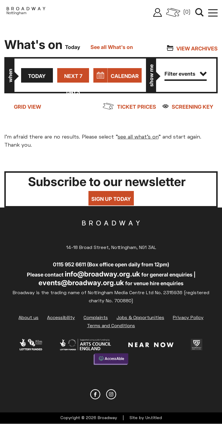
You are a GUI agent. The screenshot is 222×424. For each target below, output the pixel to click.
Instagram (111, 394)
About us (28, 318)
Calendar (125, 76)
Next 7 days (73, 78)
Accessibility (61, 318)
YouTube (127, 394)
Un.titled (153, 418)
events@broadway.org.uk (81, 283)
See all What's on (111, 47)
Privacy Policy (188, 318)
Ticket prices (136, 107)
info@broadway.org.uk (102, 274)
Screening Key (192, 107)
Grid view (27, 107)
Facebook (95, 394)
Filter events (185, 74)
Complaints (96, 318)
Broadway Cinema (111, 232)
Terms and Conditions (111, 326)
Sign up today (111, 199)
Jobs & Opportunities (140, 318)
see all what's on (138, 137)
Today (37, 76)
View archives (197, 49)
